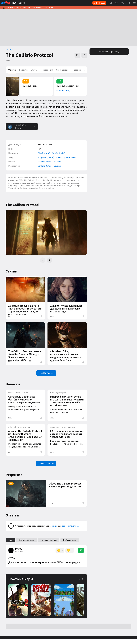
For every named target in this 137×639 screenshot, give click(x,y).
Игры (10, 316)
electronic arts (68, 427)
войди (55, 526)
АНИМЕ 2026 (99, 2)
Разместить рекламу (109, 51)
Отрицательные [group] (26, 540)
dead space (55, 427)
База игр (9, 49)
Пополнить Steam (17, 126)
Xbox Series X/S (58, 153)
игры (52, 393)
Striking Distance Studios (49, 161)
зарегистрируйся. (70, 526)
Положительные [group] (49, 540)
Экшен (58, 157)
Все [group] (10, 540)
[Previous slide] (42, 260)
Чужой (11, 393)
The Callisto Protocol (17, 427)
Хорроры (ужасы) (46, 157)
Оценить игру (63, 90)
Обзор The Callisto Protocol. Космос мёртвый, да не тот (65, 485)
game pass (61, 393)
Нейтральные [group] (69, 540)
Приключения (69, 157)
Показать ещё (46, 373)
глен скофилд (22, 393)
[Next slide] (49, 260)
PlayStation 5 (44, 153)
